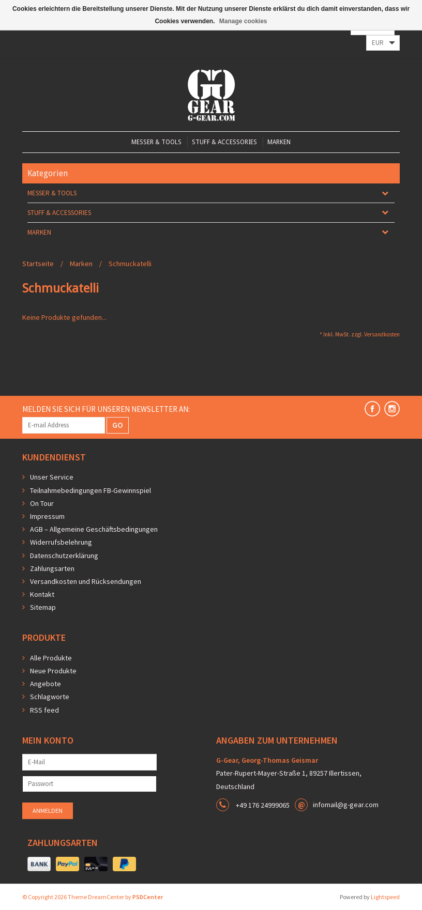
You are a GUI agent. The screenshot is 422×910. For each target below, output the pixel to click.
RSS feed (44, 710)
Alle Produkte (51, 657)
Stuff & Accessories (224, 142)
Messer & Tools (156, 142)
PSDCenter (147, 897)
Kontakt (42, 594)
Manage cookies (243, 21)
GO (117, 425)
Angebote (45, 683)
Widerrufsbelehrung (61, 542)
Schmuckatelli (130, 263)
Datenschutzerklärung (64, 555)
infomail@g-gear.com (346, 804)
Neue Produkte (53, 670)
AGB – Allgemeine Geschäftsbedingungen (94, 529)
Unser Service (51, 477)
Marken (279, 142)
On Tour (42, 503)
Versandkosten (382, 334)
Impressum (47, 516)
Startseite (38, 263)
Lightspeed (385, 897)
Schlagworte (49, 696)
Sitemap (43, 607)
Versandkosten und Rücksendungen (85, 581)
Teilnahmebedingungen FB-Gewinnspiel (90, 490)
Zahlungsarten (52, 568)
